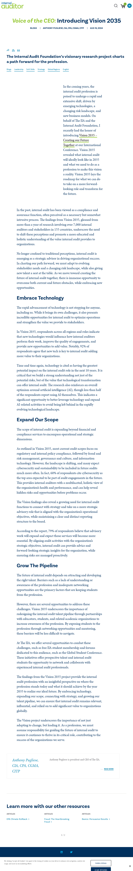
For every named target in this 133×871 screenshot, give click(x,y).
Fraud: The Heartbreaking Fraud (56, 820)
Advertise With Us (84, 860)
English (66, 69)
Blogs (9, 69)
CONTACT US (45, 860)
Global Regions (54, 69)
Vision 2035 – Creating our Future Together (80, 140)
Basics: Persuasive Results (95, 819)
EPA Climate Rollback (17, 819)
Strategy (41, 69)
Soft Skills (30, 69)
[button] (61, 835)
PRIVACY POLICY (63, 860)
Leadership (18, 69)
